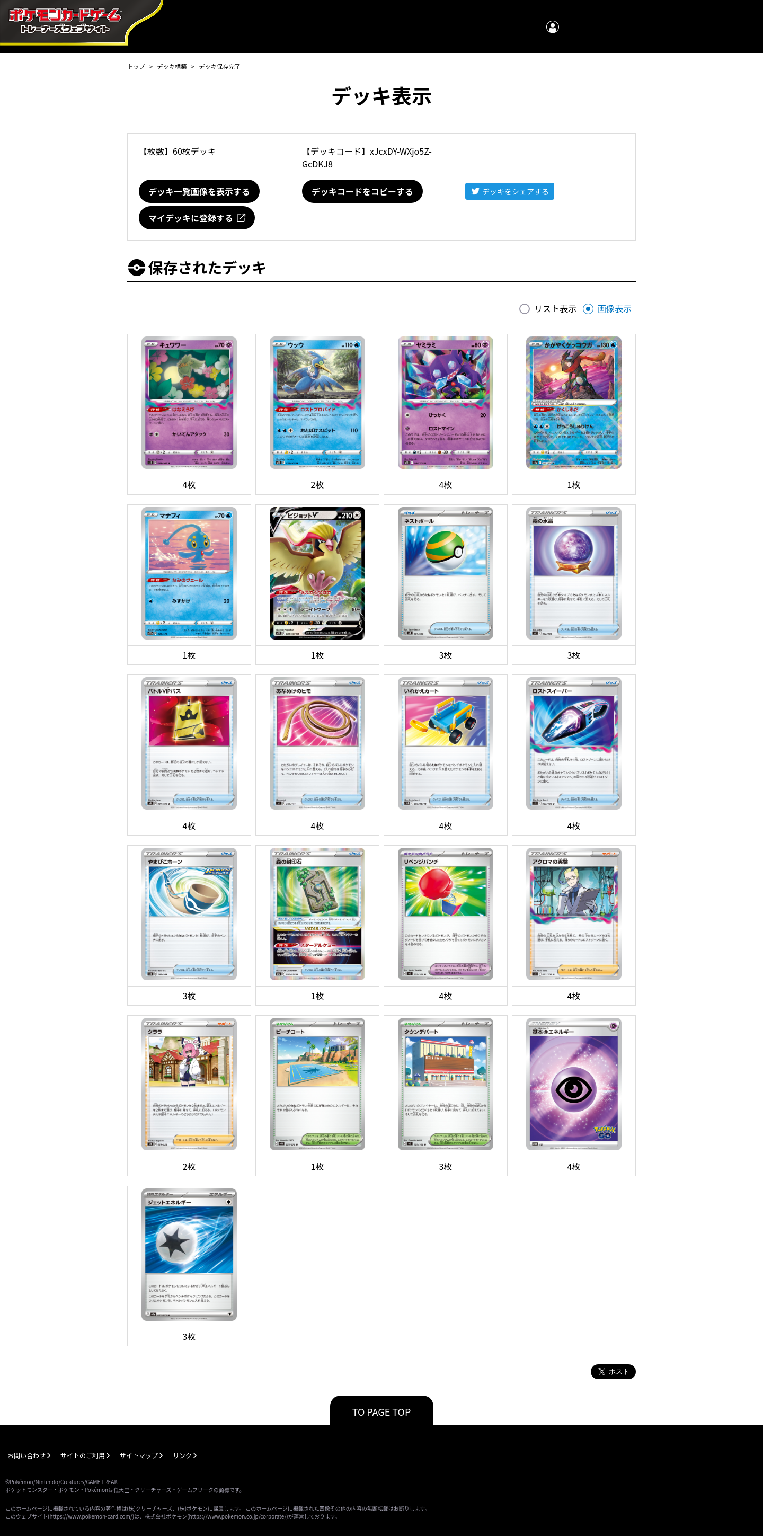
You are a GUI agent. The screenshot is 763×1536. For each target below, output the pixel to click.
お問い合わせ (26, 1455)
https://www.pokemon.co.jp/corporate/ (238, 1516)
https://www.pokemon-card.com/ (90, 1516)
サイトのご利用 (82, 1455)
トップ (136, 66)
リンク (182, 1455)
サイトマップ (139, 1455)
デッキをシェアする (515, 191)
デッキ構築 (172, 66)
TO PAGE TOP (381, 1411)
